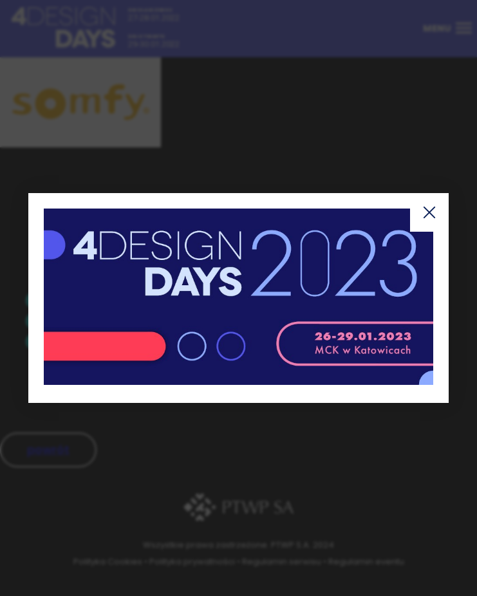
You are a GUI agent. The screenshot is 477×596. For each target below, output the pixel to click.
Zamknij (429, 212)
